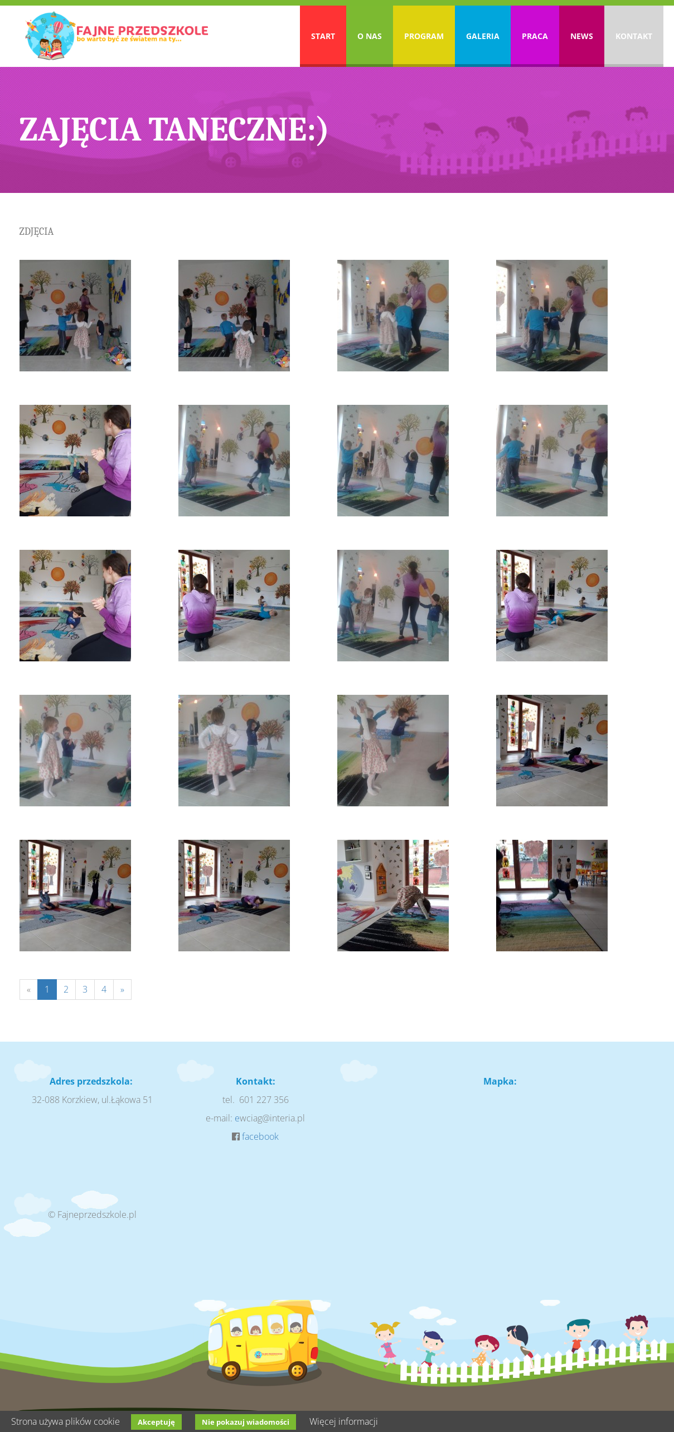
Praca (535, 36)
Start (323, 36)
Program (424, 36)
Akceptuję (156, 1422)
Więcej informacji (343, 1421)
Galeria (483, 36)
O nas (369, 36)
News (581, 36)
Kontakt (633, 36)
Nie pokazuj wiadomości (245, 1422)
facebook (260, 1136)
